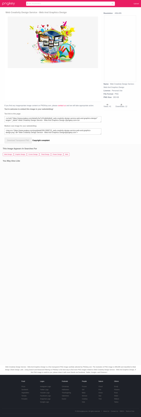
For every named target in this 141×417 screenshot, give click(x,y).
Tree (100, 399)
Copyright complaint (41, 140)
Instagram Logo (45, 386)
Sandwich (24, 389)
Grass (100, 393)
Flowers (117, 389)
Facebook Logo (45, 396)
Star (99, 396)
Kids (83, 402)
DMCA (122, 411)
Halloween (65, 389)
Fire (99, 389)
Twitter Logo (44, 389)
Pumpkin (24, 399)
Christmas (65, 386)
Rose (116, 393)
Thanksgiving (66, 393)
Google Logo (44, 402)
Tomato (24, 396)
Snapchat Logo (45, 399)
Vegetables (25, 393)
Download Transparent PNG (18, 140)
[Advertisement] (53, 84)
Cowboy (85, 399)
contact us (62, 105)
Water (116, 396)
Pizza (23, 386)
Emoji (116, 386)
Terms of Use (130, 411)
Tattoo (116, 402)
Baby (83, 393)
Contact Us (114, 411)
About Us (106, 411)
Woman (84, 396)
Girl (83, 389)
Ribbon (116, 399)
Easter (64, 399)
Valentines (65, 396)
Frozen (84, 386)
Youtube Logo (45, 393)
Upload (136, 4)
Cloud (100, 386)
